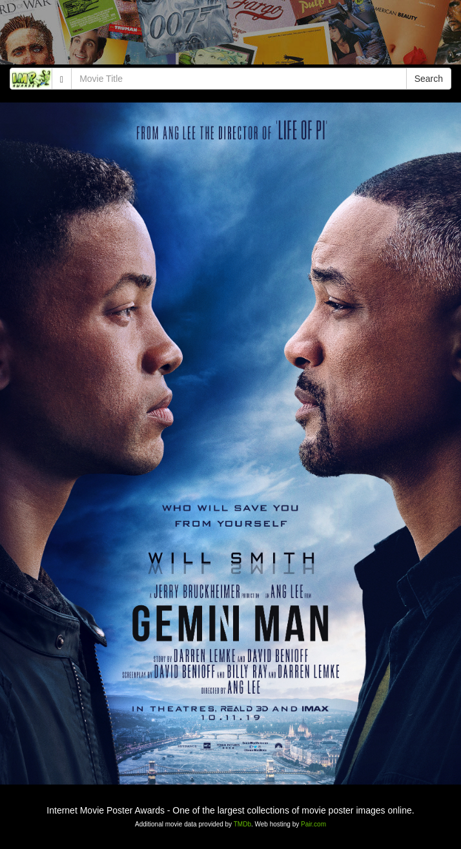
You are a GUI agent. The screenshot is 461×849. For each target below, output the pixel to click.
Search (429, 78)
